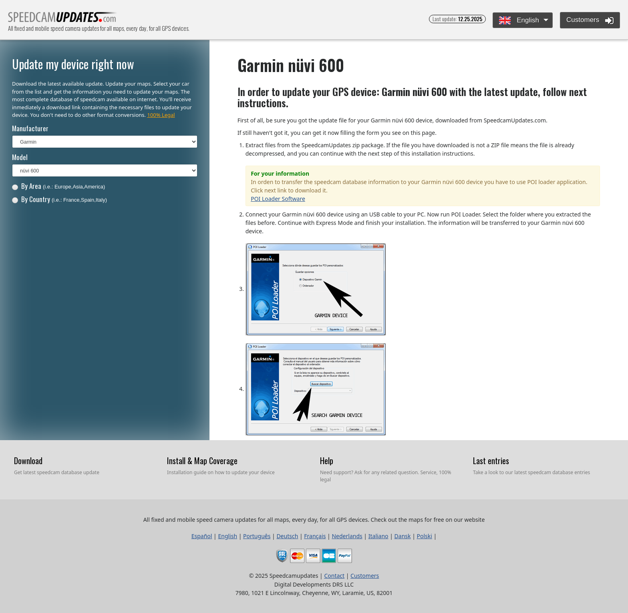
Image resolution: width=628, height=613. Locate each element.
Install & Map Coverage (202, 461)
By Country (59, 199)
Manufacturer (30, 128)
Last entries (491, 461)
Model (20, 157)
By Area (58, 186)
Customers (590, 20)
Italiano (378, 536)
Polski (424, 536)
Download (28, 461)
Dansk (403, 536)
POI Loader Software (278, 198)
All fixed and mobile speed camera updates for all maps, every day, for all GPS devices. (62, 19)
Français (315, 536)
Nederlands (347, 536)
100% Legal (161, 114)
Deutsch (287, 536)
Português (256, 536)
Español (201, 536)
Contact (334, 575)
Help (326, 461)
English (519, 20)
